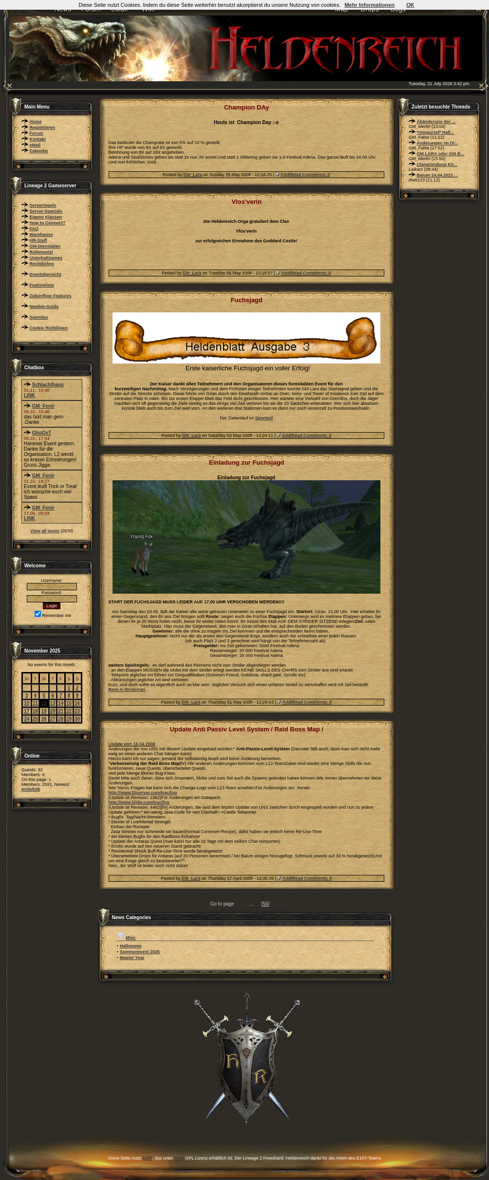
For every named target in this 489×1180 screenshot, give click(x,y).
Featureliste (42, 285)
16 (77, 703)
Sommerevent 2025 (140, 951)
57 (273, 904)
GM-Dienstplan (45, 246)
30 (77, 719)
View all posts (44, 530)
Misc (130, 937)
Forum (36, 133)
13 (53, 703)
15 (69, 703)
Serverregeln (43, 205)
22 (69, 711)
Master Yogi (132, 957)
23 (77, 711)
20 (53, 711)
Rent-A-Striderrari (127, 689)
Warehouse (41, 234)
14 (60, 703)
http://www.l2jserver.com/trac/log (143, 792)
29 (69, 719)
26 (44, 719)
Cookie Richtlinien (49, 328)
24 (26, 719)
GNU (179, 1158)
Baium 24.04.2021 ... (437, 175)
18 (35, 711)
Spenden (39, 317)
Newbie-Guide (44, 306)
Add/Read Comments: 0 (305, 174)
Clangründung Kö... (437, 164)
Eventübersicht (45, 274)
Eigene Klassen (46, 217)
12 (44, 703)
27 (53, 719)
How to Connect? (48, 222)
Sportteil (264, 418)
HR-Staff (38, 240)
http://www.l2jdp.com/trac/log (139, 802)
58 (280, 904)
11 (35, 703)
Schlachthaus (48, 384)
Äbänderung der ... (436, 121)
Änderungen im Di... (437, 143)
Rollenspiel (41, 252)
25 (35, 719)
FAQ (34, 228)
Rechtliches (42, 263)
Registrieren (43, 127)
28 (60, 719)
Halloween (131, 946)
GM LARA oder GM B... (440, 153)
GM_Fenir (43, 406)
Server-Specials (46, 211)
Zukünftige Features (51, 295)
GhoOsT (41, 433)
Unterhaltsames (46, 257)
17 (26, 711)
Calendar (39, 150)
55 (257, 904)
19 (44, 711)
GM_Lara (193, 174)
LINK (29, 395)
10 (26, 703)
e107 (147, 1158)
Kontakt (38, 139)
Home (36, 121)
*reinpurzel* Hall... (435, 132)
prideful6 (30, 789)
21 (60, 711)
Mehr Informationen (369, 5)
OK (410, 5)
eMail (35, 145)
